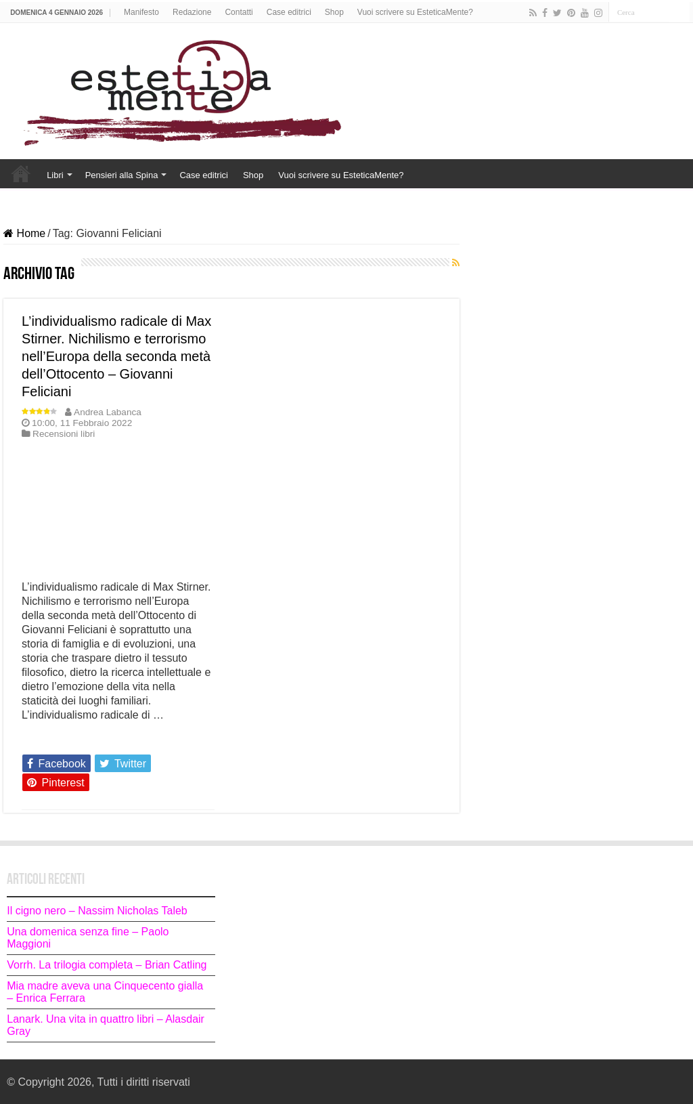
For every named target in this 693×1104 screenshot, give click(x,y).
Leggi (39, 739)
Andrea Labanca (107, 412)
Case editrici (289, 12)
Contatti (238, 12)
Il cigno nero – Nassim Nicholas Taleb (97, 910)
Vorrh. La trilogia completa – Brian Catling (106, 965)
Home (21, 173)
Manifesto (141, 12)
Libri (55, 175)
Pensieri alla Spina (121, 175)
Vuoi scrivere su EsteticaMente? (415, 12)
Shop (334, 12)
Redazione (192, 12)
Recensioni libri (63, 434)
